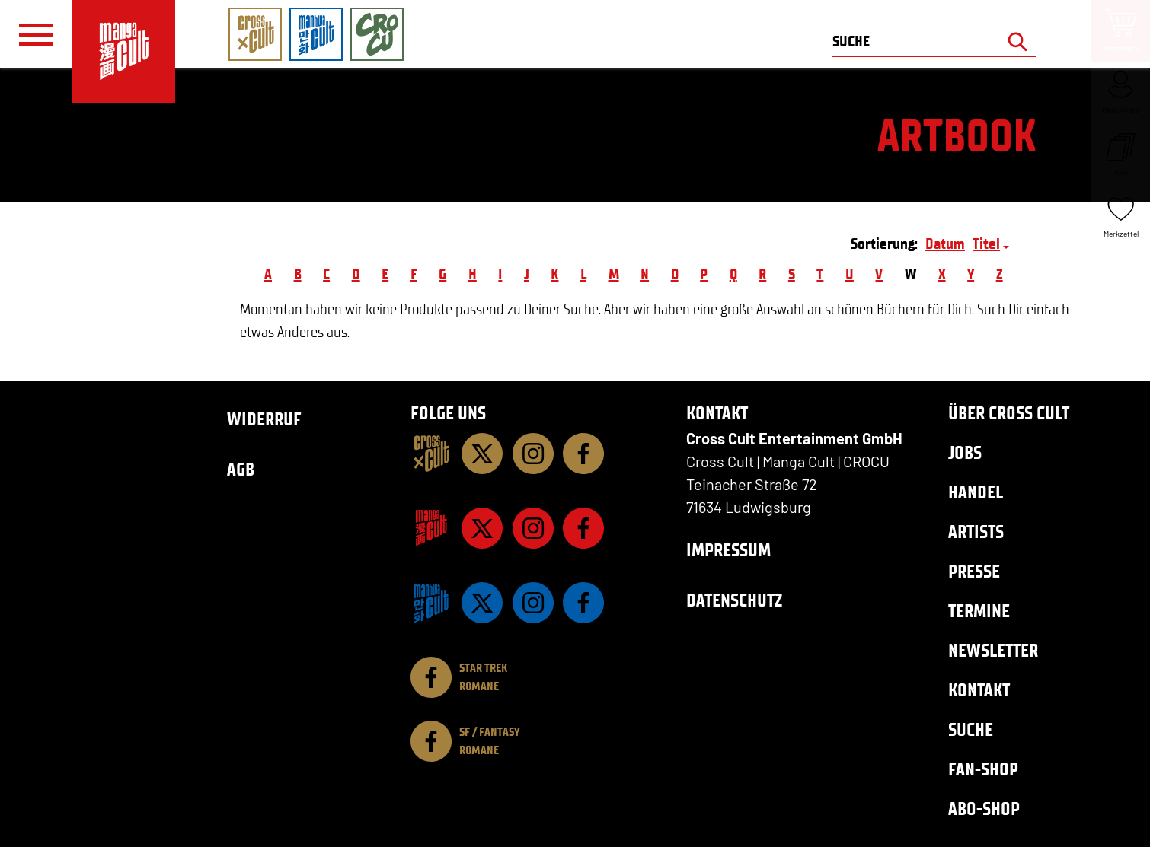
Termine (979, 611)
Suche (970, 729)
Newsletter (993, 650)
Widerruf (264, 419)
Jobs (965, 452)
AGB (240, 469)
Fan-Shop (983, 769)
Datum (945, 243)
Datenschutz (734, 600)
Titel (986, 243)
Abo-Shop (984, 809)
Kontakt (979, 690)
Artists (976, 532)
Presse (974, 571)
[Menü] (35, 35)
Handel (975, 492)
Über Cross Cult (1008, 413)
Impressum (728, 550)
